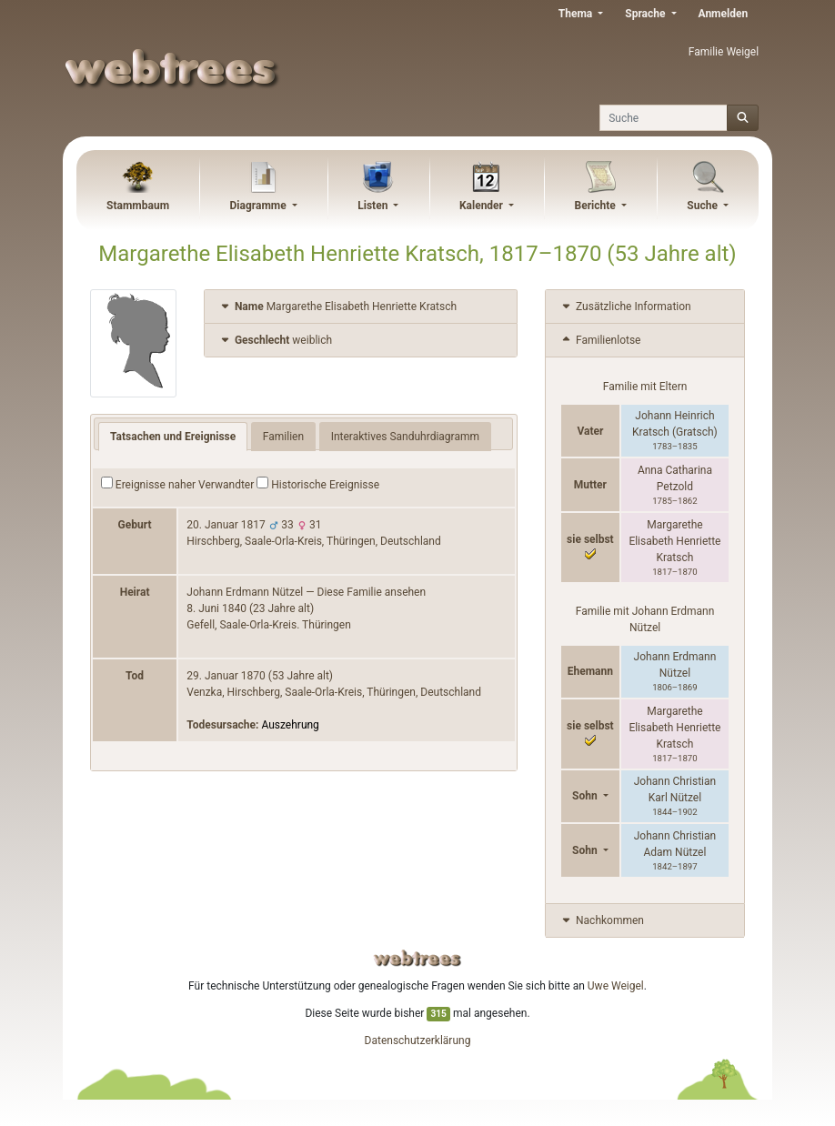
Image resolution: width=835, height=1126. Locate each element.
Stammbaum (137, 205)
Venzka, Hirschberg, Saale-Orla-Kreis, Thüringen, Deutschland (333, 692)
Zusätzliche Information (625, 306)
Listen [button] (373, 205)
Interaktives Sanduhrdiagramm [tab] (405, 436)
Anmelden (724, 13)
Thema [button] (576, 13)
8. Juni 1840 (216, 608)
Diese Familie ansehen (372, 592)
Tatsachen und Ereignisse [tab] (173, 436)
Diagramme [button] (259, 205)
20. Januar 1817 (226, 524)
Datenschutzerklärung (418, 1040)
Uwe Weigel (616, 986)
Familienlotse (599, 340)
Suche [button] (703, 205)
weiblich (275, 340)
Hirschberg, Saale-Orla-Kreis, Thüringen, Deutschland (313, 541)
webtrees (417, 958)
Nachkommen (601, 920)
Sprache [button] (646, 13)
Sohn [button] (586, 795)
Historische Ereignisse (318, 484)
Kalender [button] (482, 205)
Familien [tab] (283, 436)
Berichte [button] (597, 205)
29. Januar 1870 (226, 675)
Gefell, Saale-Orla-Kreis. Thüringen (268, 624)
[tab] (361, 307)
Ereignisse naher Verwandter (177, 484)
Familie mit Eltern (645, 386)
